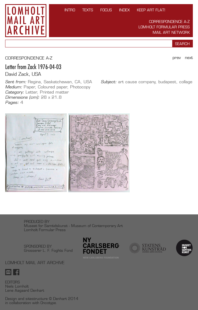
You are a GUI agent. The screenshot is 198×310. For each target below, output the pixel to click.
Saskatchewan (58, 81)
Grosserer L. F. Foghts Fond (48, 250)
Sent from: (15, 82)
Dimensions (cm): (22, 97)
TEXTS (87, 10)
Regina (34, 81)
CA (77, 81)
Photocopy (80, 87)
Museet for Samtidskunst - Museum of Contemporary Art (73, 225)
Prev (176, 57)
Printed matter (54, 92)
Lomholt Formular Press (164, 27)
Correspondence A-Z (169, 21)
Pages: (12, 102)
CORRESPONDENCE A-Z (28, 58)
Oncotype (48, 302)
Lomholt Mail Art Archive (25, 20)
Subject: (109, 82)
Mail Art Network (171, 32)
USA (88, 81)
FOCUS (106, 10)
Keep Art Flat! (151, 10)
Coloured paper (52, 87)
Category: (14, 92)
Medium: (13, 87)
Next (189, 57)
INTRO (69, 10)
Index (124, 10)
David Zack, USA (23, 74)
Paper (29, 87)
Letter (31, 92)
